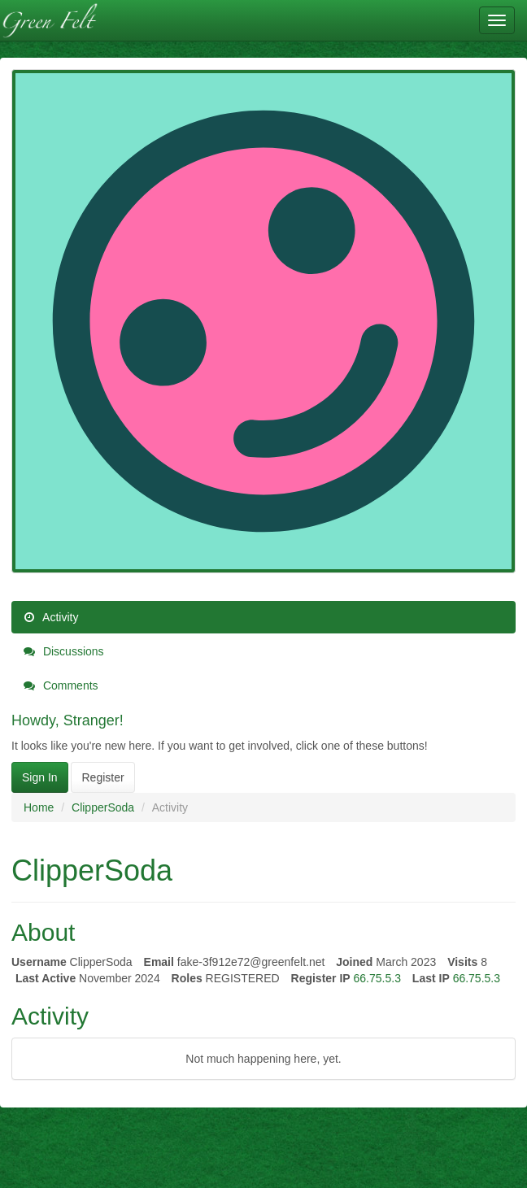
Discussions (64, 651)
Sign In (40, 777)
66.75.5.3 (377, 978)
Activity (51, 617)
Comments (61, 685)
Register (102, 777)
